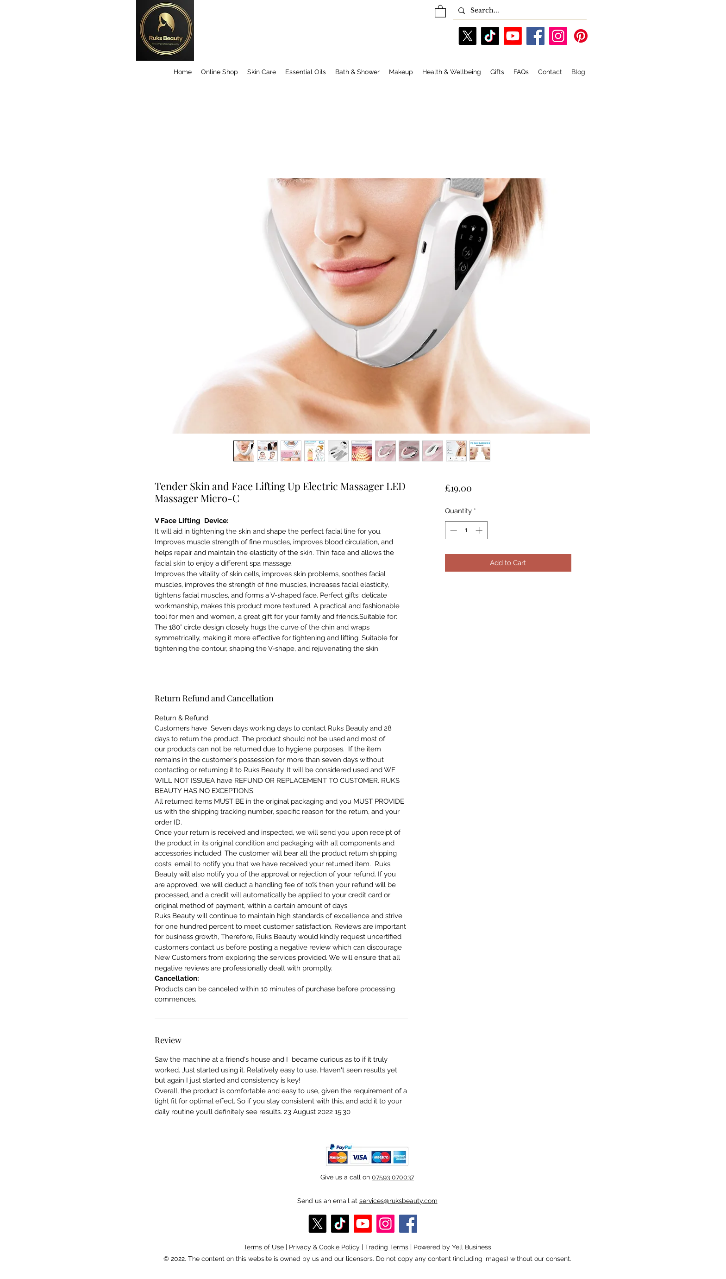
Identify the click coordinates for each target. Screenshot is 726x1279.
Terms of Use (264, 1247)
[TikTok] (490, 36)
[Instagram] (558, 36)
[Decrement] (452, 530)
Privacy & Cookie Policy (324, 1247)
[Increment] (480, 530)
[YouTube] (513, 36)
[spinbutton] (466, 530)
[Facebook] (535, 36)
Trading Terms (386, 1247)
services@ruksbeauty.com (398, 1200)
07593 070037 (393, 1177)
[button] (440, 11)
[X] (467, 36)
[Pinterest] (581, 36)
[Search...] (518, 10)
